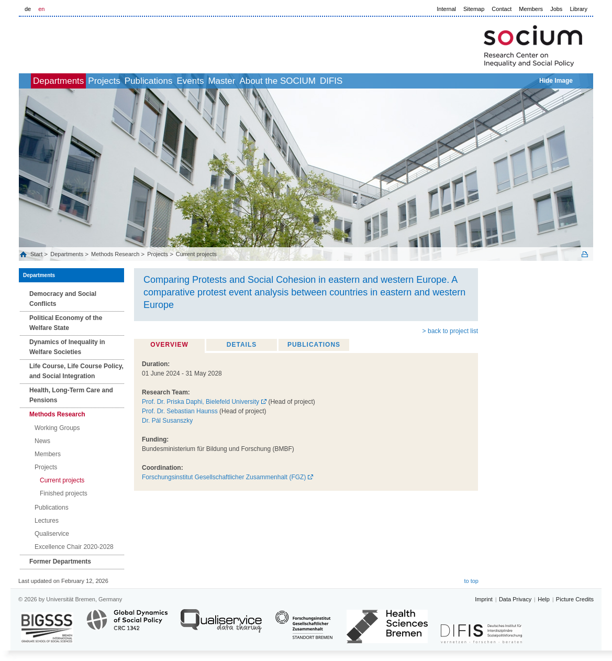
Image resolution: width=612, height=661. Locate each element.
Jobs (556, 9)
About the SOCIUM (352, 81)
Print (585, 254)
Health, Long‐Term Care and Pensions (71, 395)
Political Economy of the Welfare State (65, 323)
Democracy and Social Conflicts (62, 298)
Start (37, 254)
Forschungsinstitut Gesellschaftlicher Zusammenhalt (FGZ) (224, 477)
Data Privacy (515, 599)
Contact (501, 9)
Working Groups (57, 428)
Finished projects (63, 493)
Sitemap (473, 9)
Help (544, 599)
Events (241, 81)
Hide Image (556, 80)
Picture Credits (575, 599)
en (41, 9)
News (42, 441)
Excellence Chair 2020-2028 (74, 546)
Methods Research (115, 254)
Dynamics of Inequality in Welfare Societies (67, 347)
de (28, 9)
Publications (189, 81)
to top (471, 581)
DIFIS (417, 81)
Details (242, 344)
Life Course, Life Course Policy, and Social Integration (76, 371)
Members (531, 9)
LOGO (98, 42)
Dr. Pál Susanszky (167, 420)
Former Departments (60, 561)
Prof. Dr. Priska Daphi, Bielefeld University (200, 401)
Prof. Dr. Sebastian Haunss (180, 411)
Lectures (47, 520)
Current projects (196, 254)
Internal (446, 9)
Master (284, 81)
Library (578, 9)
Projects (133, 81)
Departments (75, 81)
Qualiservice (52, 533)
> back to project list (450, 331)
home (30, 81)
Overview (169, 344)
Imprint (484, 599)
